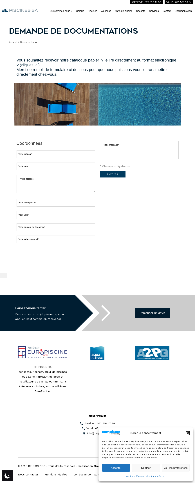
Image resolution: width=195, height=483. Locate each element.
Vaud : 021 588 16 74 (178, 2)
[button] (188, 433)
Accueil (13, 42)
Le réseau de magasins (88, 474)
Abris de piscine (124, 11)
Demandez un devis (152, 313)
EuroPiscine (42, 391)
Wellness (106, 11)
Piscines (92, 11)
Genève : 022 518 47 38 (146, 2)
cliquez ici (29, 65)
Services (154, 11)
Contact (166, 11)
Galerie (80, 11)
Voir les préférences (176, 467)
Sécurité (140, 11)
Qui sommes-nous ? (61, 11)
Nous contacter (28, 474)
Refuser (146, 467)
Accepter (116, 467)
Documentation (183, 11)
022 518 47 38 (106, 423)
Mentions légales (134, 476)
